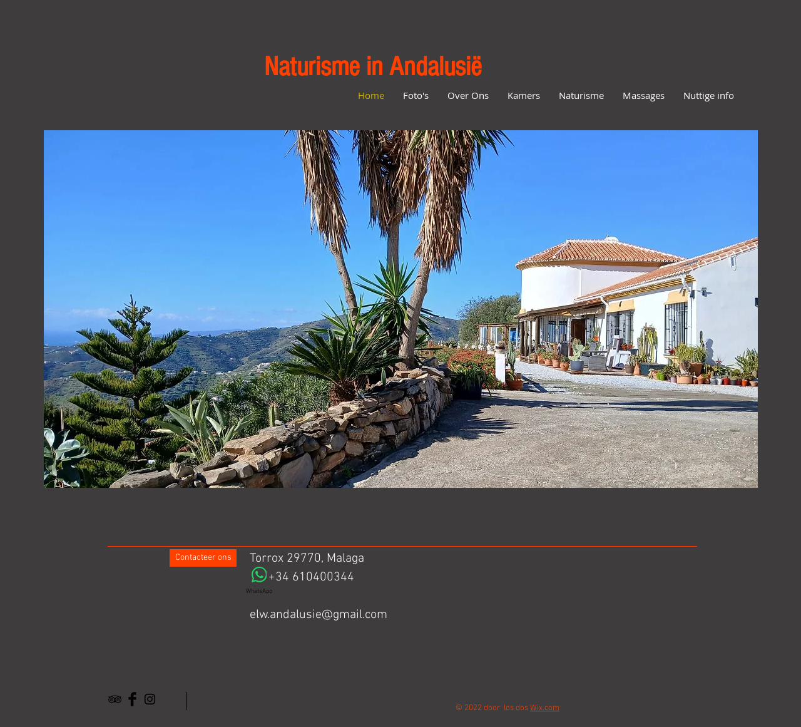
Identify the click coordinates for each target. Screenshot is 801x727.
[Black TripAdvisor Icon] (115, 699)
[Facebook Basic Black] (132, 699)
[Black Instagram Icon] (150, 699)
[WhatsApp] (259, 581)
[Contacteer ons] (203, 558)
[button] (401, 309)
